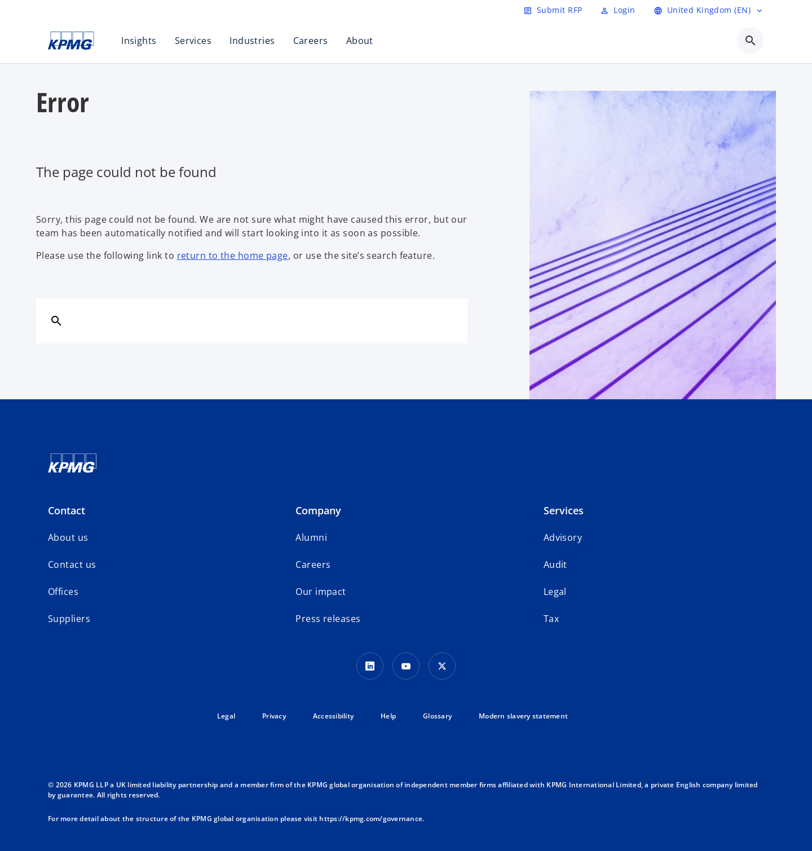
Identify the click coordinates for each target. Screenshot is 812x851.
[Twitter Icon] (442, 666)
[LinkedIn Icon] (369, 666)
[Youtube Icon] (406, 666)
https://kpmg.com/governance (370, 818)
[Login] (617, 10)
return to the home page (232, 255)
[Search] (56, 320)
